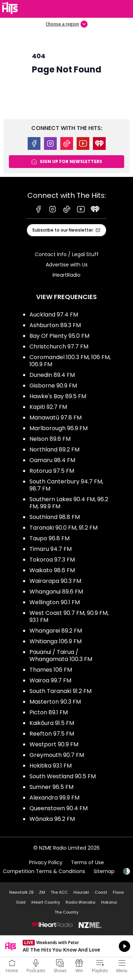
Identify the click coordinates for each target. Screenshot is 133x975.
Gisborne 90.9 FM (53, 385)
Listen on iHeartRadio (66, 946)
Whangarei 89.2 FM (55, 631)
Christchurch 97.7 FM (58, 346)
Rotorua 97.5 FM (51, 471)
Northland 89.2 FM (54, 449)
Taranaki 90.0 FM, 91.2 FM (63, 528)
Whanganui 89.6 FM (56, 591)
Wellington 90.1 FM (54, 602)
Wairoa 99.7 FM (50, 680)
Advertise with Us (67, 264)
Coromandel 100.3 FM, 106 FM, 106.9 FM (70, 360)
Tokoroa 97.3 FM (52, 560)
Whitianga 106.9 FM (55, 641)
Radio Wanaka (80, 902)
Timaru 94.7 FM (50, 549)
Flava (118, 892)
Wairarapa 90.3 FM (55, 581)
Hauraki (81, 892)
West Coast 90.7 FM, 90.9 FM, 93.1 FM (69, 616)
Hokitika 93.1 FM (50, 766)
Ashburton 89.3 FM (55, 325)
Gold (21, 902)
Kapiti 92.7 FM (48, 407)
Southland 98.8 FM (54, 517)
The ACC (59, 892)
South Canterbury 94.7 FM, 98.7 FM (66, 485)
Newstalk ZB (21, 892)
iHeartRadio (66, 274)
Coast (101, 892)
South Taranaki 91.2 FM (60, 691)
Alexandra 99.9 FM (54, 797)
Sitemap (104, 871)
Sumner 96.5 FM (51, 787)
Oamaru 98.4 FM (52, 460)
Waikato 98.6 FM (52, 570)
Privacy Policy (45, 862)
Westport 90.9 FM (53, 744)
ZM (42, 892)
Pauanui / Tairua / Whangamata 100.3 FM (60, 655)
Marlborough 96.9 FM (58, 428)
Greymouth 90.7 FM (56, 755)
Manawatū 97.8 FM (55, 417)
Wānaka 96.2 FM (52, 819)
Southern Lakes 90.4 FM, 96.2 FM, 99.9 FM (68, 502)
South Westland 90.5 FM (62, 776)
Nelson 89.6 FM (50, 439)
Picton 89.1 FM (48, 712)
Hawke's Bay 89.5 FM (57, 396)
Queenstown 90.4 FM (58, 808)
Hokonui (109, 902)
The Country (66, 912)
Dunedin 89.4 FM (52, 375)
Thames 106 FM (50, 670)
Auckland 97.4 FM (53, 314)
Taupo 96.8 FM (49, 538)
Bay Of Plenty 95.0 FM (59, 336)
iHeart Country (45, 902)
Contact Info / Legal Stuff (67, 254)
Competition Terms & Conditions (44, 871)
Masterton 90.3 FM (55, 702)
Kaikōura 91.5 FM (51, 723)
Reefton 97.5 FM (51, 734)
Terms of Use (87, 862)
